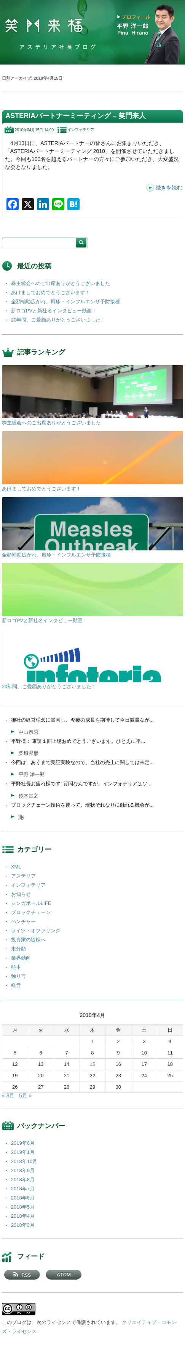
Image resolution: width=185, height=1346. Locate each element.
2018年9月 (23, 1170)
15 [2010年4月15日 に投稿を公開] (92, 1064)
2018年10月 (24, 1161)
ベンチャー (23, 921)
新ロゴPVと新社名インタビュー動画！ (54, 311)
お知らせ (21, 894)
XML (16, 867)
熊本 (16, 967)
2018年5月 (23, 1207)
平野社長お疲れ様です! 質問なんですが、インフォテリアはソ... (81, 783)
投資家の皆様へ (28, 940)
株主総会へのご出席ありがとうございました (60, 283)
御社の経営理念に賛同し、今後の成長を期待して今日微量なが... (82, 720)
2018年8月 (23, 1179)
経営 (16, 985)
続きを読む (169, 187)
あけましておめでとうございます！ (50, 292)
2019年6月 (23, 1143)
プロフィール (136, 17)
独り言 (18, 976)
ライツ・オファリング (36, 930)
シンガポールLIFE (31, 903)
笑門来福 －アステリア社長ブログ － (44, 26)
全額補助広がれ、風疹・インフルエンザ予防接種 (65, 301)
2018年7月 (23, 1189)
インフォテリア (80, 130)
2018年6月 (23, 1198)
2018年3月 (23, 1225)
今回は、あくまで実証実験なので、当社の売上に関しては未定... (82, 762)
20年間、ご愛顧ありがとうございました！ (58, 320)
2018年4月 (23, 1216)
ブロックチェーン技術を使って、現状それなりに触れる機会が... (82, 805)
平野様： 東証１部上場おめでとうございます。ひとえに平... (78, 741)
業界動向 (21, 958)
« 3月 (8, 1095)
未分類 (18, 949)
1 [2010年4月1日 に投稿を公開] (92, 1041)
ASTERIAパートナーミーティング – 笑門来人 (75, 116)
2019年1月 (23, 1152)
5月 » (25, 1095)
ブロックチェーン (31, 912)
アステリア (23, 876)
